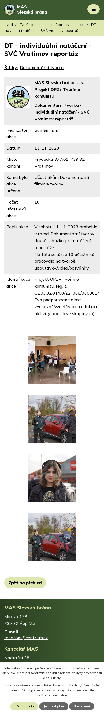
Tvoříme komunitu (34, 24)
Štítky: (11, 67)
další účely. (53, 678)
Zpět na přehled (25, 582)
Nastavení (81, 706)
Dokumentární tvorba (42, 67)
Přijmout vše (24, 706)
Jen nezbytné (53, 706)
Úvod (8, 24)
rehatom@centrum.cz (26, 637)
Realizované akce (69, 24)
